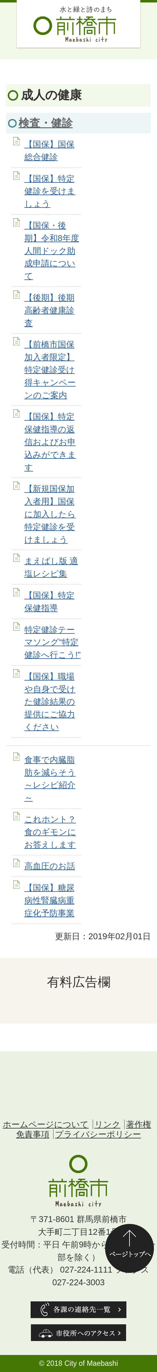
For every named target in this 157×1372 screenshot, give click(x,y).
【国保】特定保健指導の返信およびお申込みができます (50, 442)
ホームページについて (46, 1124)
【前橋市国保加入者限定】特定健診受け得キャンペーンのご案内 (50, 370)
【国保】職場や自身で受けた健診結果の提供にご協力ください (49, 702)
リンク (108, 1124)
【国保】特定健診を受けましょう (49, 191)
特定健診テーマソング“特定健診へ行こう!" (52, 642)
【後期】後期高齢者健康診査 (49, 310)
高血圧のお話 (49, 866)
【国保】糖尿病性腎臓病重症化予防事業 (49, 900)
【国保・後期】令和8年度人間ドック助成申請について (51, 251)
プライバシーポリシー (98, 1134)
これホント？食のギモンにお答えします (50, 831)
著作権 (138, 1124)
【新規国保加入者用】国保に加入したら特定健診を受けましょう (50, 514)
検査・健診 (46, 123)
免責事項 (32, 1134)
